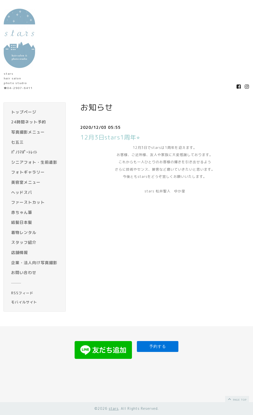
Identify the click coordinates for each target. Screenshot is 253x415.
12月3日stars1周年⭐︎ (110, 137)
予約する (157, 346)
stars (114, 408)
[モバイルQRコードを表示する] (36, 302)
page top (237, 398)
